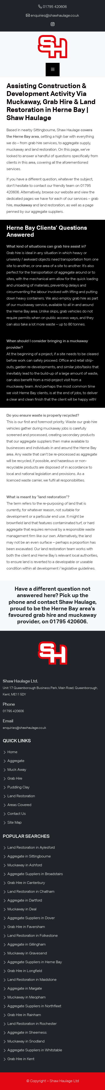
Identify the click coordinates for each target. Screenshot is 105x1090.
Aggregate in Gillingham (26, 945)
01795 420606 (68, 622)
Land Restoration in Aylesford (31, 848)
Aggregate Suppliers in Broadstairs (35, 874)
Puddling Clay (18, 787)
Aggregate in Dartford (24, 900)
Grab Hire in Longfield (24, 971)
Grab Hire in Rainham (24, 1015)
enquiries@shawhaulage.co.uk (24, 728)
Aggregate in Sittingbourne (29, 856)
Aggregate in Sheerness (27, 1033)
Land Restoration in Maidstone (32, 980)
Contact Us (16, 814)
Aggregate (15, 761)
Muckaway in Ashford (24, 865)
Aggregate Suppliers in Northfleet (34, 1006)
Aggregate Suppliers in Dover (31, 918)
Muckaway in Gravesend (27, 953)
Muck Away (16, 770)
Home (12, 752)
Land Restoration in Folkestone (32, 936)
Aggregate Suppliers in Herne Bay (34, 962)
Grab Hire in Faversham (26, 927)
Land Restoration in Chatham (30, 892)
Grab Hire (14, 779)
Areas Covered (19, 805)
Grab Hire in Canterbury (26, 883)
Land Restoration (21, 796)
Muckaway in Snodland (26, 1041)
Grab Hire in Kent (20, 1059)
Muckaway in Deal (21, 909)
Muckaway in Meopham (26, 997)
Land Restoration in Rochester (32, 1024)
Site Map (14, 823)
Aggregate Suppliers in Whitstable (34, 1050)
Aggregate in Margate (24, 989)
